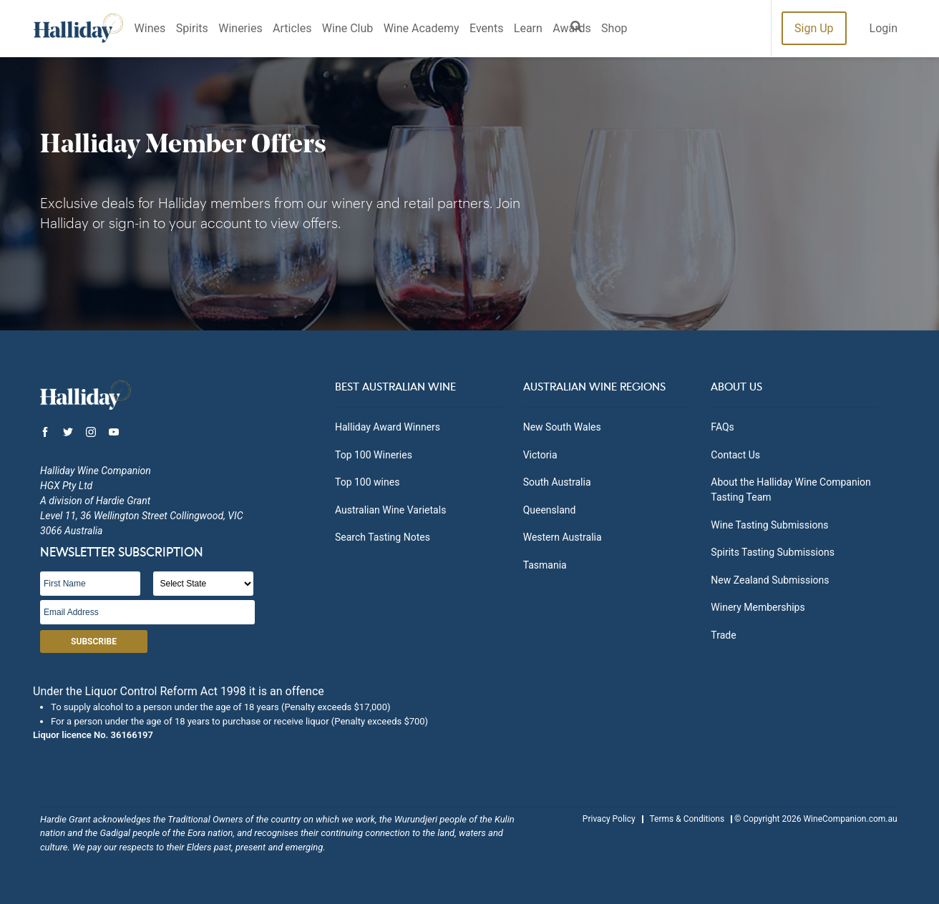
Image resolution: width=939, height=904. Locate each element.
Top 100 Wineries (373, 455)
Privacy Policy (609, 819)
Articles (292, 28)
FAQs (722, 427)
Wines (150, 28)
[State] (203, 583)
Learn (528, 28)
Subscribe (94, 642)
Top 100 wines (367, 482)
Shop (614, 28)
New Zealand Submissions (770, 580)
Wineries (240, 28)
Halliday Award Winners (387, 427)
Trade (723, 635)
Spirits (192, 28)
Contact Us (735, 455)
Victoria (540, 455)
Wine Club (347, 28)
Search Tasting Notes (382, 537)
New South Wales (562, 427)
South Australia (557, 482)
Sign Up (814, 28)
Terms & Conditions (686, 819)
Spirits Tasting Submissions (773, 552)
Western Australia (562, 537)
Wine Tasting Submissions (769, 525)
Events (486, 28)
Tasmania (545, 565)
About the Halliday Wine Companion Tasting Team (790, 489)
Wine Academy (421, 28)
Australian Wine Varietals (390, 510)
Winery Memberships (757, 607)
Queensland (549, 510)
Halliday (78, 28)
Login (883, 28)
